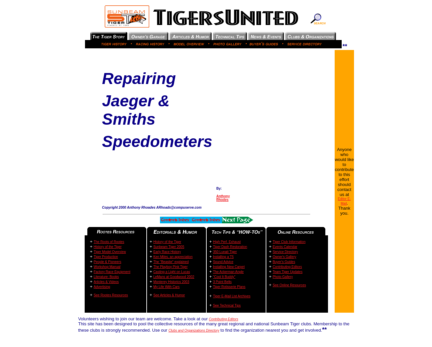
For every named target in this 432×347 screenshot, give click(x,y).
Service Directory (285, 252)
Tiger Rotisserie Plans (229, 287)
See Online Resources (289, 285)
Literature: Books (106, 277)
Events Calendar (285, 247)
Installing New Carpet (229, 267)
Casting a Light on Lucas (171, 272)
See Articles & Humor (169, 295)
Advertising (102, 287)
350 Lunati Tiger (225, 252)
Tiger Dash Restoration (230, 247)
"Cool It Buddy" (224, 277)
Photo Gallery (283, 277)
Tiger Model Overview (110, 252)
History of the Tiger (108, 247)
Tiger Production (106, 257)
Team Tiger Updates (288, 272)
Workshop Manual (107, 267)
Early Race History (167, 252)
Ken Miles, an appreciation (173, 257)
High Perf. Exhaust (227, 242)
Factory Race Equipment (112, 272)
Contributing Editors (287, 267)
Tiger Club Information (289, 242)
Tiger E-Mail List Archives (231, 296)
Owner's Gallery (284, 257)
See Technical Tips (227, 305)
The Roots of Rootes (109, 242)
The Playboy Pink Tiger (170, 267)
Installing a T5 (223, 257)
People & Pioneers (107, 262)
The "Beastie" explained (171, 262)
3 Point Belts (222, 282)
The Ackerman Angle (228, 272)
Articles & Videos (106, 282)
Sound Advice (223, 262)
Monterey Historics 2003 (171, 282)
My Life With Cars (166, 287)
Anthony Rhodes (223, 198)
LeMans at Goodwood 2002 (173, 277)
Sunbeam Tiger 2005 (168, 247)
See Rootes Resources (111, 295)
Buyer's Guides (284, 262)
